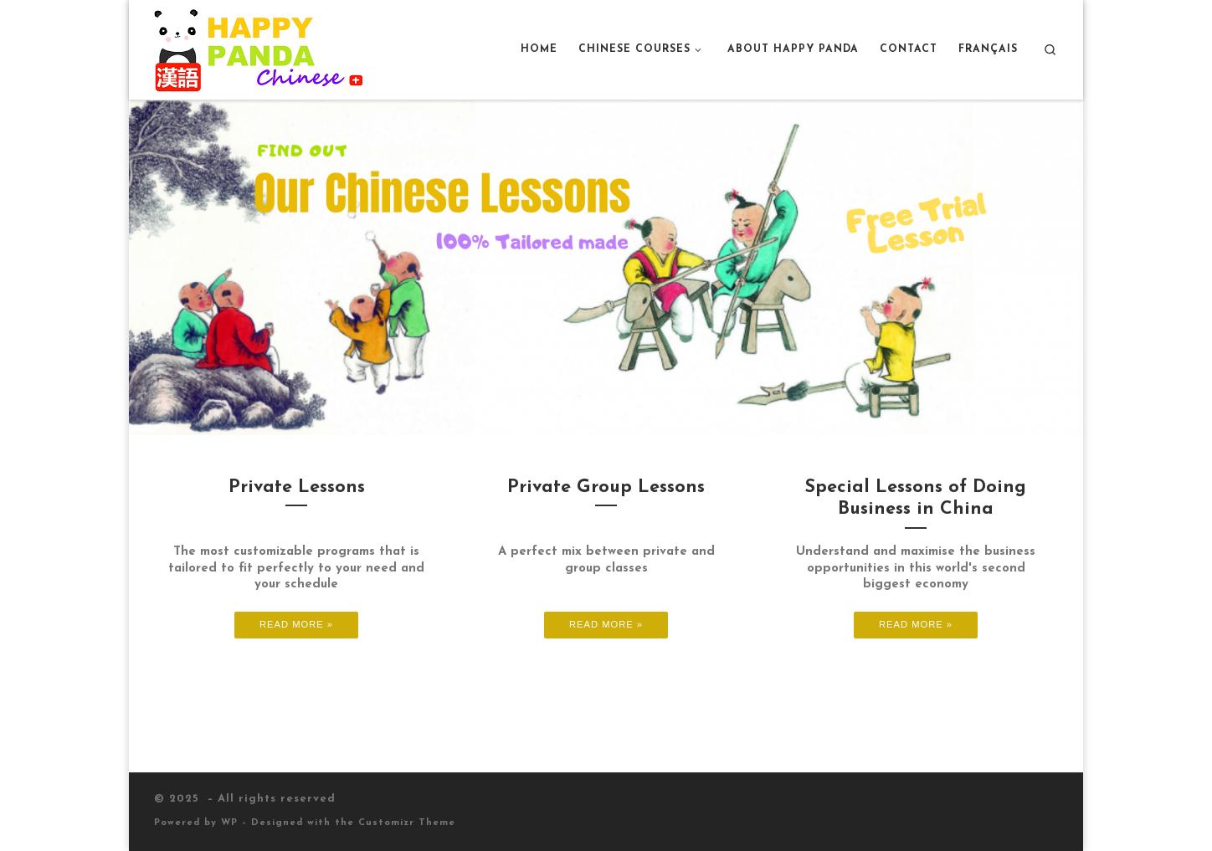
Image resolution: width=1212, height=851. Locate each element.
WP (229, 823)
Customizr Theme (406, 823)
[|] (258, 48)
